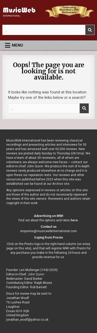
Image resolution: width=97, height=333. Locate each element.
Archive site (60, 184)
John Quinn (36, 274)
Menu (17, 45)
